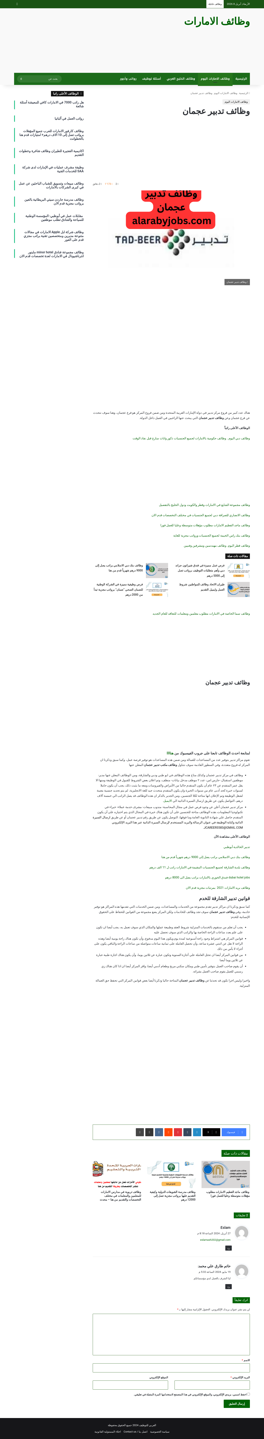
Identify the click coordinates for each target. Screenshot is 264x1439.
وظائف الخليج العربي (181, 78)
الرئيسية (241, 78)
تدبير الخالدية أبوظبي (236, 847)
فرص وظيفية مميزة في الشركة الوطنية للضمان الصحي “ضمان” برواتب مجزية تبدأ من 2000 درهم (118, 589)
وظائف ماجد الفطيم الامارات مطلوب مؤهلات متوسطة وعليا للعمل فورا (205, 525)
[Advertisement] (91, 40)
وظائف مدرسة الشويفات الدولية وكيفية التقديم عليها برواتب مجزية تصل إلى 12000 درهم (172, 1195)
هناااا (170, 753)
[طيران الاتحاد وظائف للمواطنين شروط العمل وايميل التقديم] (239, 589)
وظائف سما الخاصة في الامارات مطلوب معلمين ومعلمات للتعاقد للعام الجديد (201, 613)
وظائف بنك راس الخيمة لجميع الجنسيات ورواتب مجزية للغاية (211, 535)
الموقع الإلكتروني (158, 1377)
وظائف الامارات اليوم (215, 78)
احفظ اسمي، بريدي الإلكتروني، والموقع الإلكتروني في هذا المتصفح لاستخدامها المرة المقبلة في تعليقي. (190, 1394)
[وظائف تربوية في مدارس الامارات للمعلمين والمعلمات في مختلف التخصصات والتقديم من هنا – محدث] (117, 1174)
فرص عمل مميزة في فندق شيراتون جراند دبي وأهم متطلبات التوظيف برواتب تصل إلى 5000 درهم (200, 570)
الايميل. (167, 801)
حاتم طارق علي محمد (214, 1266)
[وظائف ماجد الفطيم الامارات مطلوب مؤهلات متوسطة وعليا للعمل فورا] (226, 1174)
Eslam (226, 1227)
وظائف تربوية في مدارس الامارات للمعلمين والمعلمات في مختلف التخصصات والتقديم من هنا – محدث (120, 1195)
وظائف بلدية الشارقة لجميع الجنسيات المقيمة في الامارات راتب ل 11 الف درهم (199, 867)
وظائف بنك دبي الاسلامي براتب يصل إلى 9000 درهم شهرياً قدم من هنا (205, 857)
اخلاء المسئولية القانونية (108, 1431)
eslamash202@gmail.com (215, 1239)
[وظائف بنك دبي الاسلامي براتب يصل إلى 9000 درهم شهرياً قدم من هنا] (157, 570)
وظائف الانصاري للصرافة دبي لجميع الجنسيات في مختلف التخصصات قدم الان (201, 515)
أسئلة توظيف (151, 78)
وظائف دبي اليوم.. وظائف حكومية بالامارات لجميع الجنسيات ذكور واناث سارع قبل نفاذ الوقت (191, 438)
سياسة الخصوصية (159, 1431)
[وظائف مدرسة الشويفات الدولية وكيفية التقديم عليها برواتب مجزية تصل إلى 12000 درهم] (171, 1174)
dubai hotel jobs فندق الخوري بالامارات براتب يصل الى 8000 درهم (207, 877)
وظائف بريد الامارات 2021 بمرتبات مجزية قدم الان (218, 888)
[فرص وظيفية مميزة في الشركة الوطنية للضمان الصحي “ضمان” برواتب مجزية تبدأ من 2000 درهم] (157, 589)
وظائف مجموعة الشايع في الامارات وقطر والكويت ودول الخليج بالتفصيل (204, 505)
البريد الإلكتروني (240, 1377)
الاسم (246, 1360)
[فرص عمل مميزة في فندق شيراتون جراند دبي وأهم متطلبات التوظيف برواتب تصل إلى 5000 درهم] (239, 570)
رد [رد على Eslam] (228, 1248)
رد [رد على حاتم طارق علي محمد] (228, 1286)
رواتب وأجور (128, 78)
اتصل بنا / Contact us (136, 1431)
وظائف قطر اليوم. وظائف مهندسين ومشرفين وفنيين (217, 545)
